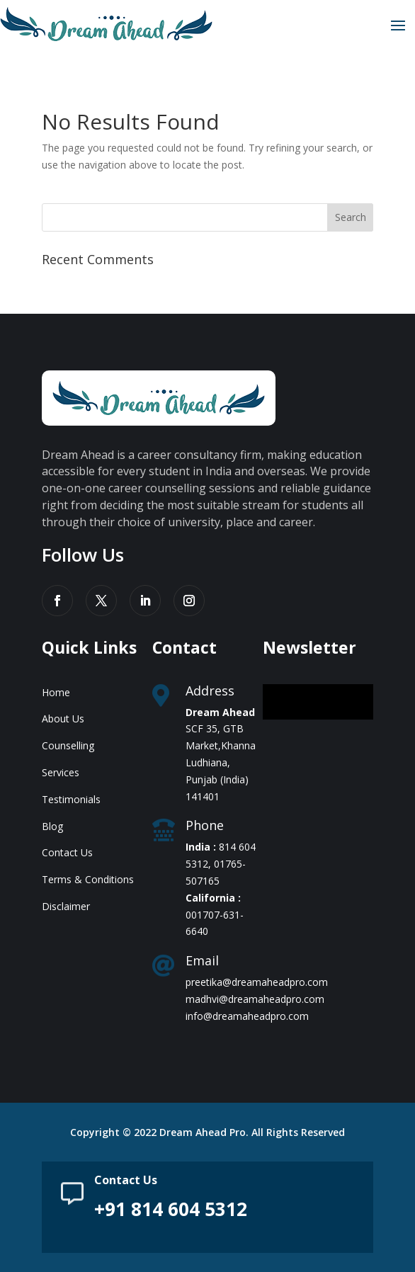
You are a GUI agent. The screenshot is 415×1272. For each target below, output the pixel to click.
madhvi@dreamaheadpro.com (255, 999)
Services (60, 772)
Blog (52, 826)
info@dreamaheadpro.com (247, 1016)
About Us (63, 718)
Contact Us (67, 852)
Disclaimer (66, 906)
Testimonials (71, 799)
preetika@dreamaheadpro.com (257, 982)
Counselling (68, 745)
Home (56, 692)
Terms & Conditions (88, 879)
